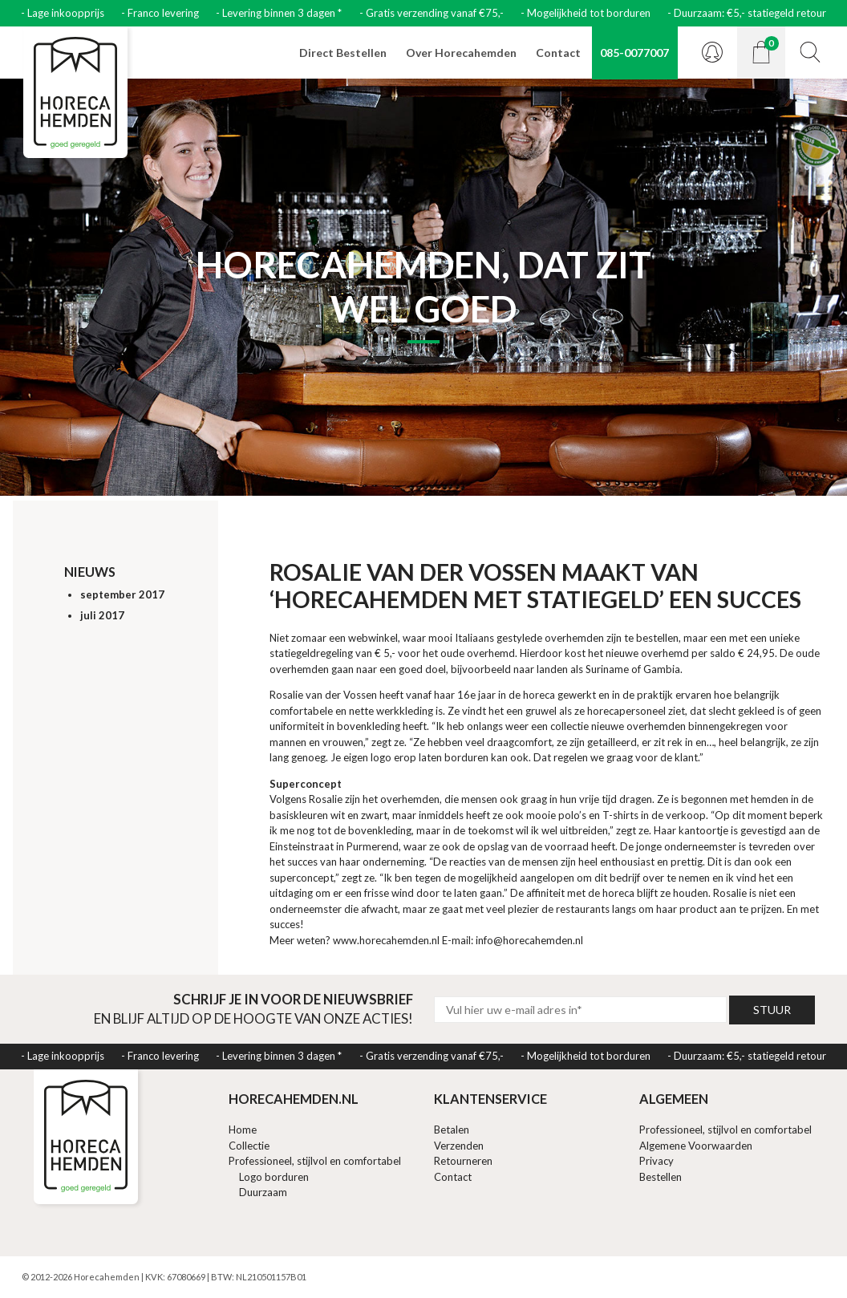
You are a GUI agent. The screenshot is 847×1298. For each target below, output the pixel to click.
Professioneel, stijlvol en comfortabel (315, 1160)
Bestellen (660, 1176)
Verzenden (459, 1145)
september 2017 (122, 594)
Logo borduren (274, 1176)
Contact (558, 52)
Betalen (451, 1129)
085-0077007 (634, 52)
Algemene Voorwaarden (695, 1145)
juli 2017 (102, 615)
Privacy (656, 1160)
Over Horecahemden (461, 52)
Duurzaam (263, 1192)
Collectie (249, 1145)
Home (243, 1129)
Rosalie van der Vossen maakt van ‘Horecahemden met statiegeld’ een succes (535, 585)
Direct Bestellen (343, 52)
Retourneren (463, 1160)
